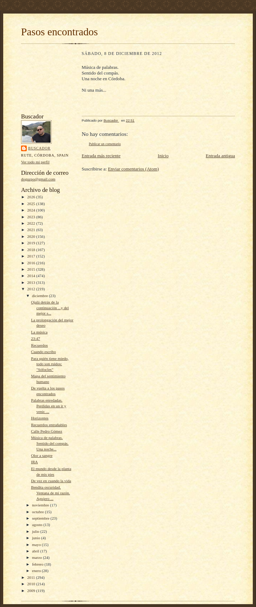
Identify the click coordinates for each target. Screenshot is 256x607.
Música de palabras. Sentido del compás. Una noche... (49, 443)
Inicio (163, 155)
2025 (31, 204)
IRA (34, 462)
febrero (38, 564)
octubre (38, 512)
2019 (31, 243)
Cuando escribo (43, 352)
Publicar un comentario (105, 144)
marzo (37, 557)
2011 (31, 577)
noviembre (41, 505)
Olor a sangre (41, 455)
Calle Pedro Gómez (46, 431)
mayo (37, 544)
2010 (31, 584)
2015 (31, 269)
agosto (37, 524)
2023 (31, 217)
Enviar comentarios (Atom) (133, 169)
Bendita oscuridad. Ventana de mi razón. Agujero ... (50, 492)
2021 (31, 230)
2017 (31, 256)
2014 (31, 276)
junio (36, 538)
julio (36, 531)
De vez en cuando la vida (51, 481)
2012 (31, 289)
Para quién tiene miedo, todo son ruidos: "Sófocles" (49, 364)
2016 (31, 263)
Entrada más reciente (101, 155)
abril (36, 551)
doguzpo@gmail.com (38, 179)
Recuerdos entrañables (49, 425)
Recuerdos (39, 345)
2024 (31, 210)
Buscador (39, 148)
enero (37, 570)
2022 (31, 223)
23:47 (35, 338)
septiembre (41, 518)
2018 (31, 250)
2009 (31, 590)
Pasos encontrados (59, 31)
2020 (31, 236)
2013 (31, 282)
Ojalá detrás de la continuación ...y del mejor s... (50, 307)
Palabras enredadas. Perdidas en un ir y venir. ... (48, 405)
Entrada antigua (220, 155)
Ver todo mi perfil (35, 162)
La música (39, 332)
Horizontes (39, 418)
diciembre (40, 296)
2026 (31, 197)
